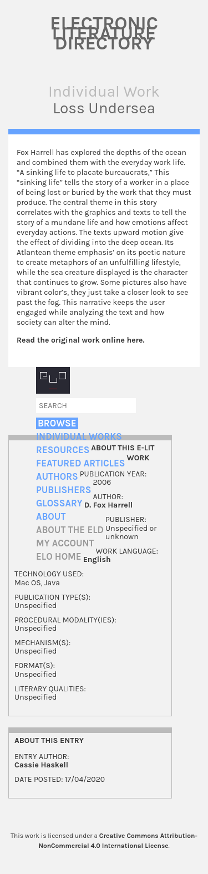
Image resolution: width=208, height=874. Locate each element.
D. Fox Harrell (108, 505)
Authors (57, 476)
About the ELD (70, 530)
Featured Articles (80, 463)
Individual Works (79, 436)
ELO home (59, 556)
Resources (62, 450)
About (50, 516)
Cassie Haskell (41, 765)
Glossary (59, 503)
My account (65, 543)
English (97, 559)
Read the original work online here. (81, 340)
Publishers (63, 490)
